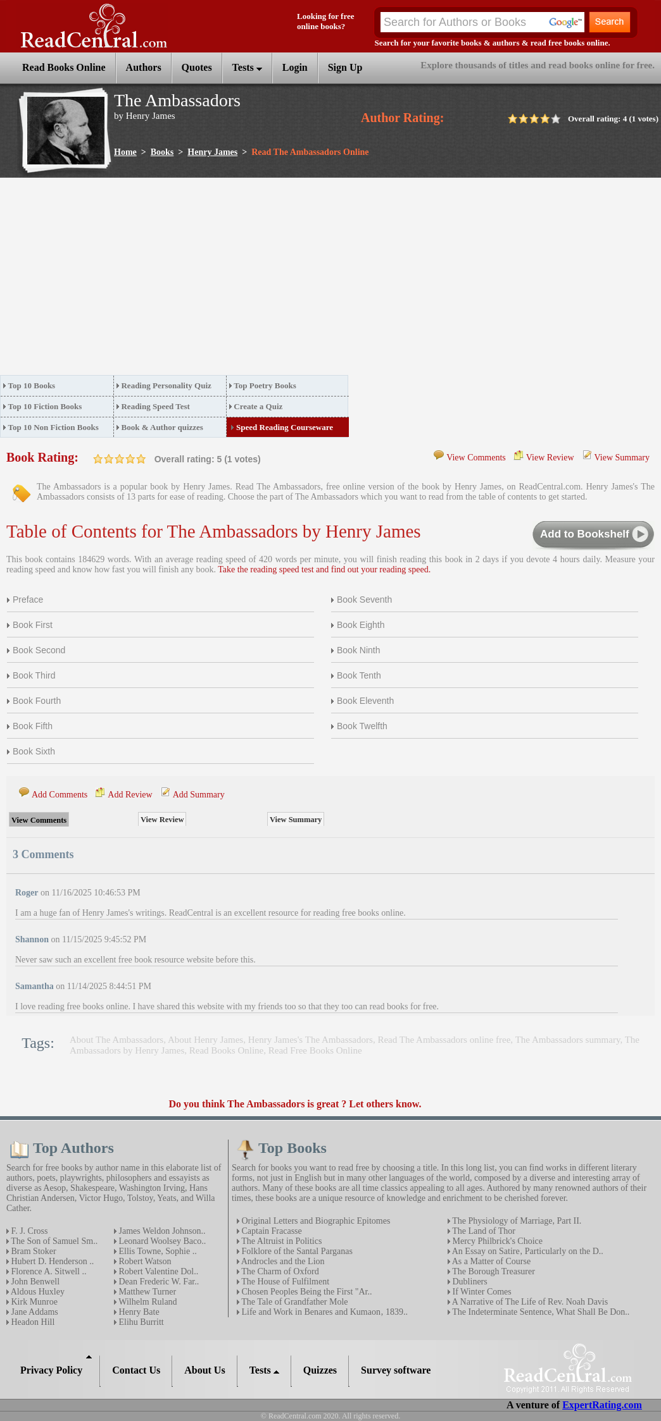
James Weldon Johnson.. (161, 1231)
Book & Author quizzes (162, 427)
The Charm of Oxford (279, 1271)
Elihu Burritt (140, 1322)
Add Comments (59, 794)
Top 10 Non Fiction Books (53, 427)
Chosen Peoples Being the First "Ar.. (305, 1291)
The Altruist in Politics (280, 1241)
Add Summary (199, 794)
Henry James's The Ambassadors (310, 1040)
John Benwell (34, 1281)
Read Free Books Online (315, 1050)
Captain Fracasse (270, 1231)
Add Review (130, 794)
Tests (247, 67)
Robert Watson (144, 1261)
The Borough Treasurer (492, 1271)
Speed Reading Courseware (284, 427)
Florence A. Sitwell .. (48, 1271)
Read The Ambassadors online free (443, 1040)
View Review (550, 457)
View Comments (476, 457)
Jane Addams (33, 1312)
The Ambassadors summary (567, 1040)
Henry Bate (138, 1312)
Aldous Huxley (37, 1291)
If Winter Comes (481, 1291)
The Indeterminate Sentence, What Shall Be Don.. (539, 1312)
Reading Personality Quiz (166, 385)
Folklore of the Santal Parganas (296, 1251)
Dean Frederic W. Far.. (157, 1281)
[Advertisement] (203, 280)
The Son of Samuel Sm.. (53, 1241)
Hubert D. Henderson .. (51, 1261)
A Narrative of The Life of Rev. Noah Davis (529, 1302)
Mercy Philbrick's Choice (496, 1241)
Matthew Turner (146, 1291)
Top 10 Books (32, 385)
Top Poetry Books (265, 385)
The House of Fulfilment (284, 1281)
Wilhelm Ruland (146, 1302)
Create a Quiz (258, 406)
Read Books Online (226, 1050)
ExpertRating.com (602, 1404)
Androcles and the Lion (282, 1261)
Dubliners (469, 1281)
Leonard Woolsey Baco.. (161, 1241)
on (98, 459)
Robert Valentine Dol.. (157, 1271)
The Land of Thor (482, 1231)
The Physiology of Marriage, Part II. (515, 1221)
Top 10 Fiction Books (45, 406)
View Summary (622, 457)
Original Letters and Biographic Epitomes (314, 1221)
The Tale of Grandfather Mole (293, 1302)
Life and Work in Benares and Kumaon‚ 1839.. (323, 1312)
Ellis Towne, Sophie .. (156, 1251)
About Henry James (205, 1040)
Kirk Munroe (33, 1302)
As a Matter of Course (490, 1261)
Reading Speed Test (155, 406)
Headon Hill (31, 1322)
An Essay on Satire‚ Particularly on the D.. (526, 1251)
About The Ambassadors (116, 1040)
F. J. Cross (28, 1231)
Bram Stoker (32, 1251)
